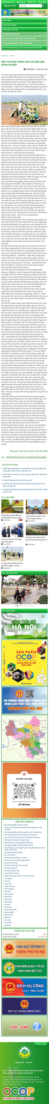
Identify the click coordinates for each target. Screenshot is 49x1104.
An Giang (8, 923)
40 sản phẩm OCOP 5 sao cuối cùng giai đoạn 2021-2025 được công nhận (25, 475)
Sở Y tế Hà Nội (10, 855)
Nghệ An (8, 925)
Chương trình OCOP (11, 34)
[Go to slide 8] (31, 605)
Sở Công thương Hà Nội (13, 852)
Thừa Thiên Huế (10, 910)
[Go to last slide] (41, 632)
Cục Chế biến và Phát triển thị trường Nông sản (22, 837)
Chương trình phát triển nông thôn (18, 43)
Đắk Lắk (8, 917)
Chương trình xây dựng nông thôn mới (19, 38)
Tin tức (12, 56)
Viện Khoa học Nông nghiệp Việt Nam (19, 843)
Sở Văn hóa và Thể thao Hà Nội (16, 865)
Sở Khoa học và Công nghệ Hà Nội (17, 860)
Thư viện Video (8, 611)
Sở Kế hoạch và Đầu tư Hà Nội (16, 858)
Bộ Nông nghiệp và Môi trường (16, 825)
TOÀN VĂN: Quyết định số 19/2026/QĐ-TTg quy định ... (12, 516)
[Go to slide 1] (15, 605)
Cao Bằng (8, 878)
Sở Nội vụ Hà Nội (11, 868)
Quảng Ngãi (9, 912)
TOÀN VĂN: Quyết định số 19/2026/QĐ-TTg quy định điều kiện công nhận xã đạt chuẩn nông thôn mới (24, 469)
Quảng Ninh (9, 894)
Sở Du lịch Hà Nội (11, 863)
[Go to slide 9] (33, 605)
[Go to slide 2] (17, 606)
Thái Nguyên (9, 889)
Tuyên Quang (10, 886)
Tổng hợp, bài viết (10, 29)
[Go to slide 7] (29, 605)
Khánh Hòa (9, 915)
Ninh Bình (8, 902)
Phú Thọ (8, 891)
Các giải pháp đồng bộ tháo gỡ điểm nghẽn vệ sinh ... (12, 564)
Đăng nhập (10, 6)
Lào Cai (7, 881)
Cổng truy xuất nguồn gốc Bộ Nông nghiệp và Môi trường (23, 828)
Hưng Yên (8, 899)
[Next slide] (44, 632)
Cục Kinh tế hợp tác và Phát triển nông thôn (21, 835)
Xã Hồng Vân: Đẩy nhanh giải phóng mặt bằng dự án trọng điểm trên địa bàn (24, 484)
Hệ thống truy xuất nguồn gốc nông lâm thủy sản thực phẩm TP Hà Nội (25, 849)
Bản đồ (31, 2)
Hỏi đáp (42, 2)
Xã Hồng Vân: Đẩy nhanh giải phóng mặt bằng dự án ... (36, 539)
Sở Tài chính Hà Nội (12, 873)
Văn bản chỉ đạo (9, 25)
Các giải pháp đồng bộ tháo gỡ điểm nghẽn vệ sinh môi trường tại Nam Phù (25, 490)
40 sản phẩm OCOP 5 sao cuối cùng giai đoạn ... (35, 517)
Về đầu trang (41, 1044)
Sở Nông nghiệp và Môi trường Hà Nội (19, 845)
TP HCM (8, 920)
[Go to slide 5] (24, 605)
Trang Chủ (8, 2)
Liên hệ (21, 2)
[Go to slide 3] (19, 605)
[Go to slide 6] (26, 605)
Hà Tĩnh (7, 904)
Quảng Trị (8, 907)
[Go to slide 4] (22, 605)
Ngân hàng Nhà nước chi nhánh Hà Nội (19, 876)
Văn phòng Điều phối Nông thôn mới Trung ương (23, 832)
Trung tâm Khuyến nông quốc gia (17, 840)
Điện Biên (8, 897)
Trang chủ (4, 56)
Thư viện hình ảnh (9, 573)
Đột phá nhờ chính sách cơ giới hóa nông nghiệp (26, 457)
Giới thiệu (7, 20)
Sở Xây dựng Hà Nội (12, 871)
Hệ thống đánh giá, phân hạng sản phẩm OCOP (23, 47)
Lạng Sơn (8, 884)
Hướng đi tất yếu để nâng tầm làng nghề (17, 480)
